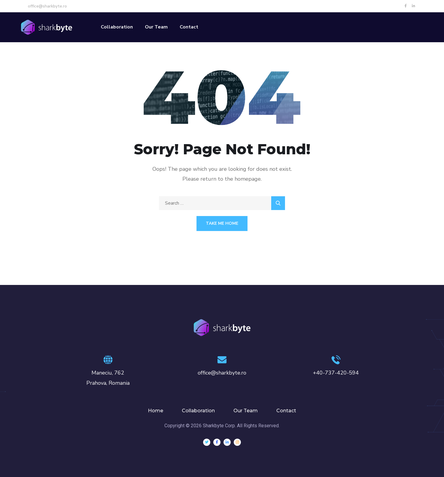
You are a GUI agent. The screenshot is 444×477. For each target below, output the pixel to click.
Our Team (156, 27)
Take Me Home (222, 223)
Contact (189, 27)
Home (155, 410)
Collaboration (117, 27)
